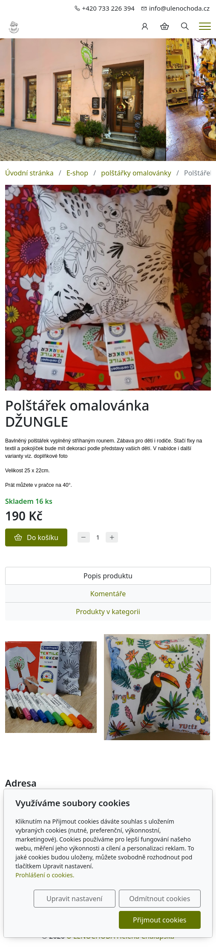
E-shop (77, 173)
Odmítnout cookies (159, 898)
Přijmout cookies (159, 920)
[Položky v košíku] (164, 26)
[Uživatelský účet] (144, 26)
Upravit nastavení (74, 898)
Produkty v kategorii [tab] (108, 611)
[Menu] (205, 26)
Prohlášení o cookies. (44, 875)
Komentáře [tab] (108, 593)
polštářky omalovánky (136, 173)
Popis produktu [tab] (108, 575)
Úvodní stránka (29, 173)
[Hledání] (185, 26)
